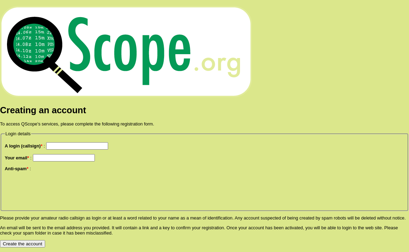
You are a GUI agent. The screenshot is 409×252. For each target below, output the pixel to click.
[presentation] (58, 189)
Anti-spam (17, 168)
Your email (17, 157)
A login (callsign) (24, 146)
